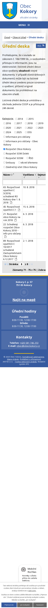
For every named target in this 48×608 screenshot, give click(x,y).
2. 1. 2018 (28, 240)
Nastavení (40, 605)
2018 (30, 123)
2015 (31, 118)
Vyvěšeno (29, 174)
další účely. (32, 591)
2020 (8, 127)
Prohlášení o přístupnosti (30, 359)
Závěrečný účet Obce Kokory (21, 167)
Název (7, 174)
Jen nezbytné (25, 605)
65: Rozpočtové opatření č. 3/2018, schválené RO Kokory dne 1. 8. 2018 (11, 195)
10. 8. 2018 (28, 187)
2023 (40, 127)
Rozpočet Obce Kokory (18, 149)
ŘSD (31, 158)
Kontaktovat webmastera (33, 357)
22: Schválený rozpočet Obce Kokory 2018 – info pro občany (12, 230)
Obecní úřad (19, 37)
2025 (19, 132)
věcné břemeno (29, 162)
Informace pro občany (18, 136)
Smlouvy (10, 162)
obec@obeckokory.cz (28, 345)
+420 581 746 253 (29, 342)
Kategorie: (8, 118)
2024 (8, 132)
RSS (40, 45)
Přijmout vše (9, 605)
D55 (29, 132)
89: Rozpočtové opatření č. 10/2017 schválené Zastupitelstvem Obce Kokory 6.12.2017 (12, 250)
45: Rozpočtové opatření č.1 (11, 208)
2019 (40, 123)
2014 (20, 118)
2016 (8, 123)
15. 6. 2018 (28, 206)
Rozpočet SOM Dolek (17, 153)
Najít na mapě (24, 299)
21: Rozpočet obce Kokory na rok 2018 (11, 217)
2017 (19, 123)
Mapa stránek (13, 359)
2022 (30, 127)
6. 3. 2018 (28, 214)
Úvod (7, 37)
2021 (19, 127)
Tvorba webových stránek (26, 361)
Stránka (13, 264)
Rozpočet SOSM (14, 158)
